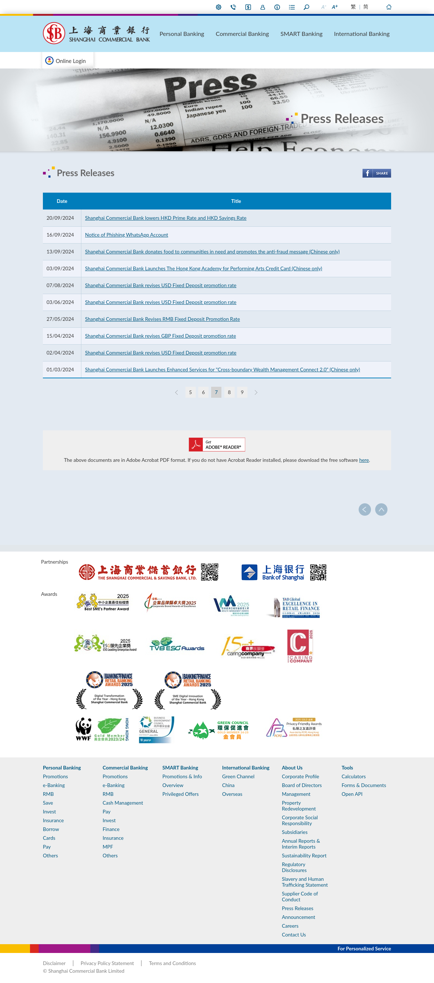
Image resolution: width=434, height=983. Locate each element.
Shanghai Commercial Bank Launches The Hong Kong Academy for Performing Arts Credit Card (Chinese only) (203, 268)
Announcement (298, 917)
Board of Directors (302, 785)
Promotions (55, 776)
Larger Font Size (334, 7)
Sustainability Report (304, 855)
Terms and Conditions (172, 963)
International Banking (372, 33)
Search (306, 7)
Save (48, 803)
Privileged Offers (180, 794)
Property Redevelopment (299, 806)
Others (50, 855)
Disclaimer (54, 963)
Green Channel (238, 776)
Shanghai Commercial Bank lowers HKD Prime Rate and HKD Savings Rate (165, 218)
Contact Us (233, 7)
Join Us (262, 7)
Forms (292, 7)
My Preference (219, 7)
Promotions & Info (182, 776)
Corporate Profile (300, 776)
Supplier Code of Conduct (300, 896)
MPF (108, 847)
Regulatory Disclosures (294, 867)
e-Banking (54, 785)
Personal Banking (236, 33)
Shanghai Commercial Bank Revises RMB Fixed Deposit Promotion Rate (162, 319)
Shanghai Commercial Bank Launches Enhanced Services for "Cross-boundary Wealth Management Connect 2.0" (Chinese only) (222, 369)
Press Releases (297, 908)
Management (296, 794)
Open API (352, 794)
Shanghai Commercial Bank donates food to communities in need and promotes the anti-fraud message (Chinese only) (212, 252)
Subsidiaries (295, 832)
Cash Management (123, 803)
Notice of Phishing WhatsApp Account (126, 235)
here (364, 460)
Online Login (71, 61)
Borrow (51, 829)
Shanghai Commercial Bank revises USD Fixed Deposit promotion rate (160, 285)
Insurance (53, 820)
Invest (49, 812)
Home (388, 7)
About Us (277, 7)
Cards (49, 838)
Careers (290, 926)
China (228, 785)
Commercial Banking (281, 33)
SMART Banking (327, 33)
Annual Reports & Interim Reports (301, 844)
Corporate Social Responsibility (300, 820)
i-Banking (248, 7)
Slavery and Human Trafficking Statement (305, 882)
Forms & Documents (364, 785)
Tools (347, 768)
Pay (47, 847)
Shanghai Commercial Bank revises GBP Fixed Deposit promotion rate (160, 336)
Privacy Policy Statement (107, 963)
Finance (111, 829)
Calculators (354, 776)
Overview (172, 785)
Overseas (232, 794)
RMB (48, 794)
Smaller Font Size (323, 7)
